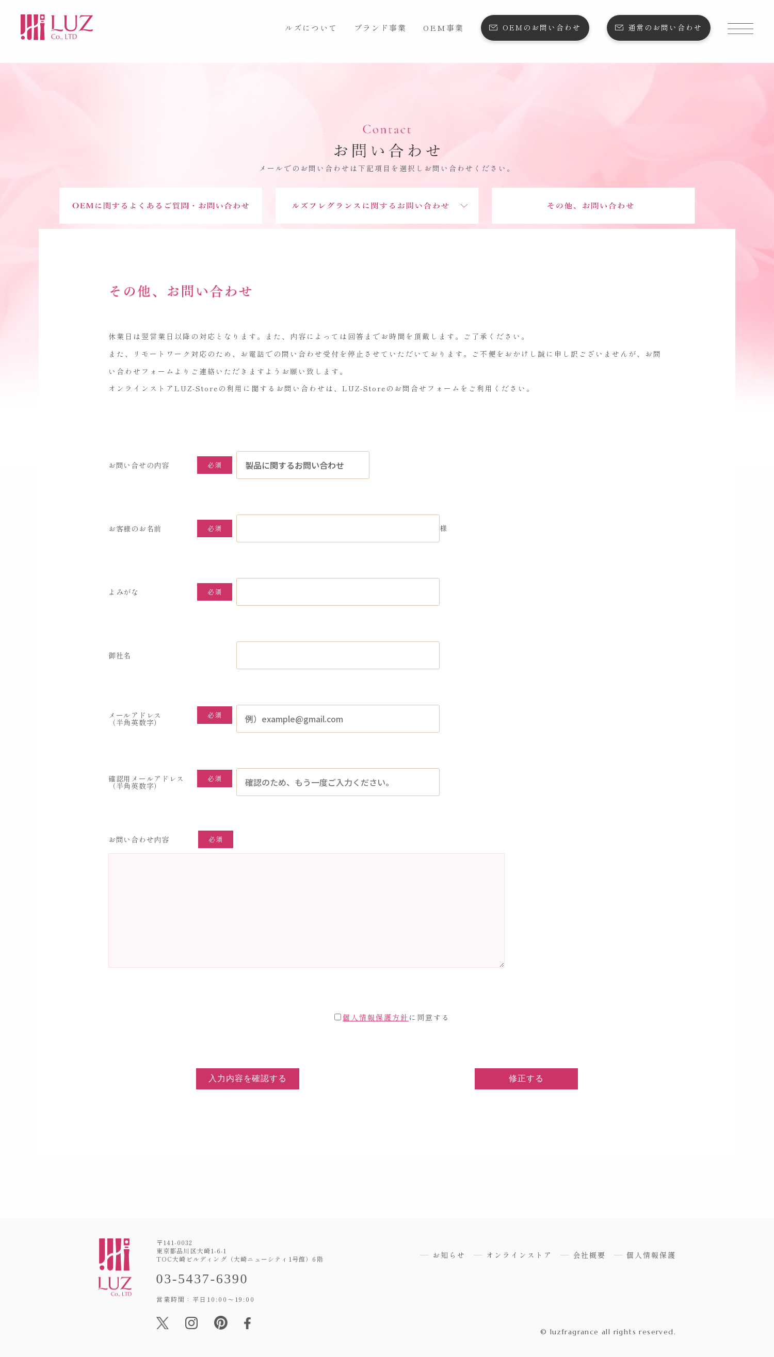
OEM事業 (443, 27)
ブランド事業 (380, 27)
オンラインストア (519, 1255)
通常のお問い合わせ (665, 27)
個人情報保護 (651, 1255)
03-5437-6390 (202, 1278)
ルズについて (311, 27)
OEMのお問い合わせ (542, 27)
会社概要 (589, 1255)
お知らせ (448, 1255)
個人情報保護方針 (376, 1017)
